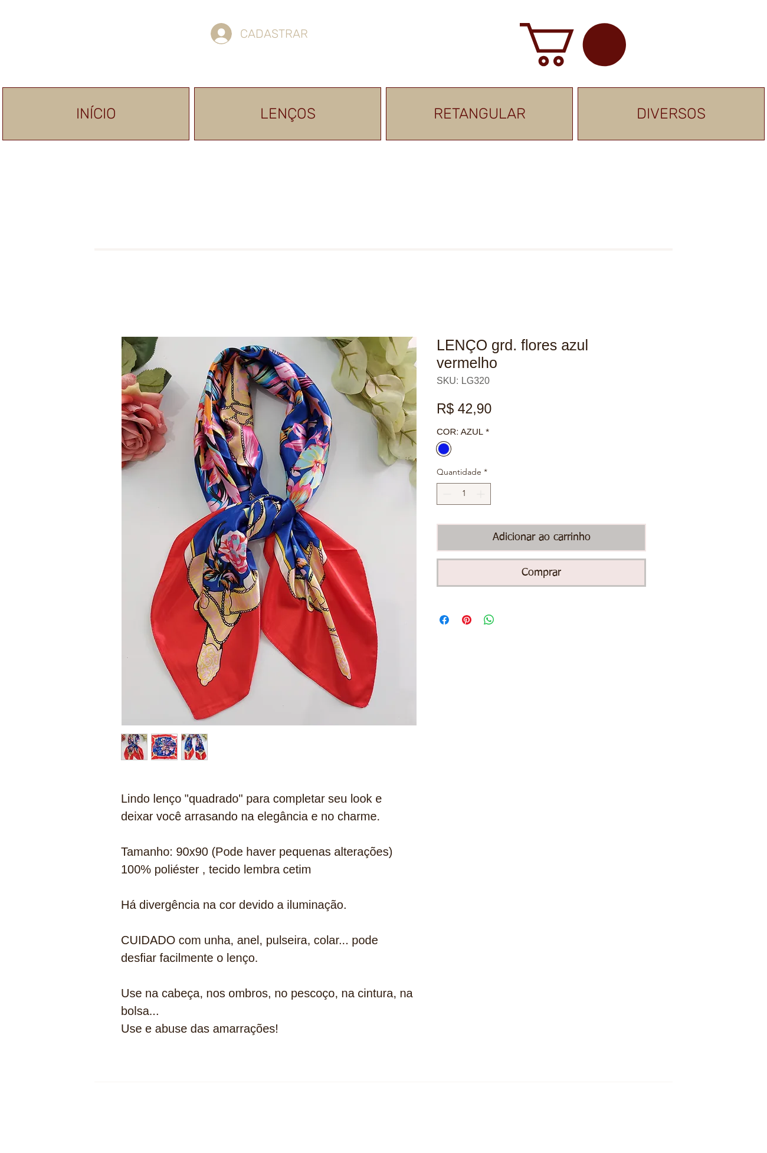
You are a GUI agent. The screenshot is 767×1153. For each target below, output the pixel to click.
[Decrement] (445, 494)
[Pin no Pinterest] (467, 620)
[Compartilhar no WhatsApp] (489, 620)
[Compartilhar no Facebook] (444, 620)
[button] (573, 44)
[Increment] (481, 494)
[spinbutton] (463, 494)
